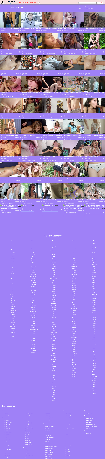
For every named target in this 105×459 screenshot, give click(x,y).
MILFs (73, 197)
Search (100, 2)
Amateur (45, 32)
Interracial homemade (50, 357)
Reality (3, 32)
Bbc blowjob (7, 407)
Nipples (74, 227)
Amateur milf (7, 364)
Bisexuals (13, 244)
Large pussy (48, 373)
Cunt (33, 234)
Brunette (3, 96)
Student (94, 242)
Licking (45, 96)
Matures (74, 189)
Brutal (13, 268)
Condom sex (33, 214)
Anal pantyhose (8, 378)
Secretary (94, 187)
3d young (7, 353)
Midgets (74, 195)
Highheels (53, 272)
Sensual (94, 189)
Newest (35, 2)
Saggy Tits (94, 181)
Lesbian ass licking (49, 375)
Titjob (94, 269)
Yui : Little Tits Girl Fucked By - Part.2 (29, 113)
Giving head (27, 427)
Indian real (47, 353)
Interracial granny (49, 355)
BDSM (66, 53)
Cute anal (27, 369)
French (53, 212)
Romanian (74, 310)
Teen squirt (67, 433)
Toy (94, 279)
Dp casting (27, 396)
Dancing (33, 245)
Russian (10, 32)
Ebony (33, 276)
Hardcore (53, 264)
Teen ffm (67, 392)
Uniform (94, 294)
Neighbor (74, 225)
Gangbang (53, 225)
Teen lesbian (68, 405)
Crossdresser (33, 222)
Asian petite (7, 394)
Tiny (94, 267)
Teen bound (68, 378)
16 (91, 8)
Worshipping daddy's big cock (49, 141)
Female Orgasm (53, 189)
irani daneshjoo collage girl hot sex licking (51, 71)
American (70, 32)
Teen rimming (68, 423)
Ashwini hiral (7, 384)
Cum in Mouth (13, 139)
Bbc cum (6, 409)
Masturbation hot (49, 386)
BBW (13, 227)
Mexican (74, 193)
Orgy (74, 250)
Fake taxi (27, 406)
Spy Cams (94, 232)
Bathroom (13, 225)
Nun (74, 233)
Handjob (53, 262)
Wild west (88, 366)
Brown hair (7, 442)
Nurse (74, 235)
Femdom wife (28, 408)
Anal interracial (8, 376)
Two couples (68, 455)
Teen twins (67, 443)
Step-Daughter (33, 249)
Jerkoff (53, 308)
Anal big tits (7, 366)
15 (90, 8)
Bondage (13, 254)
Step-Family (53, 185)
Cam (33, 181)
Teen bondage (68, 376)
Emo (33, 280)
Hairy (53, 260)
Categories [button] (26, 2)
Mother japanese (49, 400)
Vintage (94, 303)
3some (7, 53)
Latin (53, 328)
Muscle (74, 216)
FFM (54, 195)
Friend (53, 214)
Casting (33, 189)
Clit (33, 202)
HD (90, 96)
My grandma (48, 408)
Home (20, 2)
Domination (33, 265)
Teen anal (67, 374)
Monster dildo (48, 394)
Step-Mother (74, 212)
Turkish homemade (69, 453)
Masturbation (74, 187)
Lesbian (53, 334)
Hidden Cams (54, 270)
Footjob (53, 208)
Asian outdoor (8, 392)
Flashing (54, 204)
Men (74, 191)
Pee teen (47, 427)
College (33, 210)
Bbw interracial (8, 426)
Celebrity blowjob (29, 351)
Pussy (74, 295)
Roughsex (74, 312)
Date (83, 6)
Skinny (94, 204)
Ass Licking (49, 117)
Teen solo (67, 431)
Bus (13, 272)
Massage (74, 183)
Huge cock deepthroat (30, 456)
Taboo (94, 255)
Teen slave (67, 427)
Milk (74, 199)
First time (53, 201)
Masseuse (74, 185)
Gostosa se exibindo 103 (90, 147)
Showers (94, 199)
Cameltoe (12, 117)
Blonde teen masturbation (10, 436)
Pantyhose (74, 265)
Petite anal (47, 429)
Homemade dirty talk (29, 444)
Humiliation (53, 284)
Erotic (33, 282)
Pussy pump (48, 457)
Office (74, 243)
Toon (94, 275)
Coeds (30, 117)
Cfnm (33, 195)
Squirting (94, 234)
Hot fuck (27, 450)
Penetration (74, 275)
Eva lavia (27, 401)
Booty (13, 256)
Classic (33, 201)
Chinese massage (29, 355)
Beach (13, 231)
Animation (13, 196)
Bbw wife (7, 428)
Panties (74, 264)
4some (12, 185)
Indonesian (53, 293)
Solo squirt (67, 363)
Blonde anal (7, 432)
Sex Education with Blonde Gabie (92, 141)
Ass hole (13, 208)
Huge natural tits (28, 458)
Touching (94, 277)
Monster (74, 208)
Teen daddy (68, 388)
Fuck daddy (27, 418)
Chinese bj (27, 353)
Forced (53, 210)
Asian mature (7, 390)
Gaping (53, 227)
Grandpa (54, 245)
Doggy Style (33, 263)
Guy (54, 253)
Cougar (33, 216)
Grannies (54, 247)
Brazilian (13, 260)
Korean (53, 317)
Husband (54, 286)
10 (84, 8)
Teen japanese (68, 400)
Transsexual (94, 281)
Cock (33, 208)
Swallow (94, 246)
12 (87, 8)
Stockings (94, 236)
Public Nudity (74, 291)
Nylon (74, 237)
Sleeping (94, 210)
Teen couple (68, 386)
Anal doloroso (8, 374)
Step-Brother (13, 264)
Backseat (30, 53)
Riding (73, 304)
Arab (13, 200)
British (51, 32)
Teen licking (68, 407)
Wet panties (88, 360)
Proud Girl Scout (4, 92)
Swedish (94, 248)
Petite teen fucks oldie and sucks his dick (9, 135)
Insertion (54, 295)
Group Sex (53, 251)
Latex (53, 326)
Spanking (94, 224)
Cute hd (26, 375)
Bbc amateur (7, 403)
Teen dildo (67, 390)
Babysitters (12, 221)
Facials (53, 183)
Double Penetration (33, 267)
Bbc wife (6, 421)
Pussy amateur (48, 441)
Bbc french (7, 413)
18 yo (3, 53)
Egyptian (33, 278)
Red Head (74, 302)
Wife (94, 324)
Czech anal (27, 379)
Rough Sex (7, 32)
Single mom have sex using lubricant (71, 71)
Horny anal (27, 448)
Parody (74, 269)
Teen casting (68, 380)
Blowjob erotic (8, 438)
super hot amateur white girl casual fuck (72, 28)
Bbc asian (7, 405)
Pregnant (74, 287)
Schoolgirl (94, 185)
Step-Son (94, 220)
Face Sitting (53, 181)
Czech (33, 238)
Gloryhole (53, 241)
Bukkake (13, 270)
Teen (92, 96)
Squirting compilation (70, 367)
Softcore (94, 216)
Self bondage (68, 353)
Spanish (94, 222)
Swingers (94, 250)
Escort (33, 284)
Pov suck (47, 439)
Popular (31, 2)
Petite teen (47, 437)
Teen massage (68, 411)
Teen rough (68, 425)
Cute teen (27, 377)
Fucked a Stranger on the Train (7, 147)
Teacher (94, 259)
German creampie (29, 425)
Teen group (68, 396)
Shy (53, 96)
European (33, 286)
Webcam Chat (94, 314)
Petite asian (48, 431)
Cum (10, 139)
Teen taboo (68, 439)
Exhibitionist (33, 288)
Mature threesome (49, 390)
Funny (53, 218)
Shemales (94, 197)
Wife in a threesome (90, 362)
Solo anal (67, 359)
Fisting (53, 202)
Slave (94, 208)
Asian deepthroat (8, 386)
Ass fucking (13, 206)
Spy (94, 230)
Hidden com (27, 440)
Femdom (11, 96)
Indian (53, 291)
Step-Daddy (33, 243)
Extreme (33, 290)
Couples (33, 218)
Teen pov (67, 417)
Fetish (53, 193)
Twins (94, 287)
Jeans (53, 306)
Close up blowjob (29, 361)
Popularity (87, 6)
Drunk (33, 269)
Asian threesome (8, 396)
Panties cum (48, 426)
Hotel (53, 282)
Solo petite (67, 361)
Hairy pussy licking (29, 438)
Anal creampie (8, 372)
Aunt (13, 214)
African (90, 117)
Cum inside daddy (29, 367)
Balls (13, 223)
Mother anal (48, 398)
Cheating (33, 197)
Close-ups (7, 96)
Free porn (27, 416)
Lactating (54, 323)
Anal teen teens (8, 380)
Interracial (53, 297)
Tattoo (94, 257)
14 (89, 8)
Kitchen (53, 315)
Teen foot (67, 394)
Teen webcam (68, 445)
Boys (13, 258)
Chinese (33, 199)
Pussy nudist (48, 455)
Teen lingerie (68, 409)
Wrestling (94, 326)
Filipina (53, 197)
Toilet (94, 273)
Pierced (74, 279)
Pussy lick (47, 449)
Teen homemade (69, 398)
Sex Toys (94, 191)
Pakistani (74, 262)
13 (88, 8)
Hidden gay (27, 442)
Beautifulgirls (52, 53)
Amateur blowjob (8, 360)
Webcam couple (89, 356)
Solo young (68, 365)
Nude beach (48, 413)
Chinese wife (28, 357)
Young (94, 331)
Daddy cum (27, 388)
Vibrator (94, 301)
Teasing (94, 261)
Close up (27, 359)
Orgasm (74, 248)
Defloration (33, 255)
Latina (53, 330)
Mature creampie (49, 388)
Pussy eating (48, 445)
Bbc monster (7, 417)
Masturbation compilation (51, 384)
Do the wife (27, 392)
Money (73, 206)
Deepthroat (73, 139)
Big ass (91, 53)
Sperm (94, 226)
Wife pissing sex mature (91, 364)
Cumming (33, 230)
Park (74, 267)
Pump (74, 293)
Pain (74, 258)
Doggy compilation (29, 394)
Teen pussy (68, 419)
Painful (73, 260)
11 (86, 8)
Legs (53, 332)
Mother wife (47, 402)
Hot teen (27, 452)
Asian (91, 32)
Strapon (94, 238)
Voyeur (94, 307)
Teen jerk (67, 402)
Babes (49, 32)
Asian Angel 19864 (25, 141)
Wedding (94, 318)
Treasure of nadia (69, 451)
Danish (33, 247)
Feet (54, 187)
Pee (74, 273)
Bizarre (13, 246)
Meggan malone (48, 392)
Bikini (13, 243)
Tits (94, 271)
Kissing (53, 313)
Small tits (94, 212)
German (53, 231)
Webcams (94, 316)
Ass (13, 204)
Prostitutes (74, 289)
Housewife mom (28, 454)
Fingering (72, 117)
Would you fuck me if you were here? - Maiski (73, 113)
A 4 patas (7, 358)
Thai (94, 265)
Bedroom (13, 235)
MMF (74, 202)
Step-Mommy (74, 204)
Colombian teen (28, 363)
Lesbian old (47, 377)
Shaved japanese (69, 355)
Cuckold (33, 224)
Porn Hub (18, 30)
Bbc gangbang (8, 415)
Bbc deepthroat (8, 411)
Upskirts (94, 296)
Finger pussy (28, 410)
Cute (33, 236)
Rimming (74, 306)
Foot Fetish (53, 206)
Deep (33, 251)
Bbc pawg (7, 419)
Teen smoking (68, 429)
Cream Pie (33, 220)
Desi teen (27, 390)
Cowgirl (33, 117)
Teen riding (68, 421)
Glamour (54, 237)
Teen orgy (67, 413)
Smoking (94, 214)
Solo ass (67, 357)
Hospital (53, 278)
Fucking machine (53, 216)
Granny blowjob (28, 431)
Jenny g (47, 366)
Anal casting (7, 368)
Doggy (33, 261)
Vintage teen (89, 351)
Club (33, 206)
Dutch (33, 271)
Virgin (94, 305)
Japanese (53, 304)
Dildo (33, 257)
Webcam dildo (89, 358)
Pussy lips (47, 453)
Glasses (53, 239)
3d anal (6, 351)
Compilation (33, 212)
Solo (94, 218)
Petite (74, 277)
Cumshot (95, 139)
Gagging (54, 223)
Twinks (94, 285)
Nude (74, 229)
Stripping (94, 240)
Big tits (24, 32)
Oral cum (47, 418)
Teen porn (67, 415)
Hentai (53, 268)
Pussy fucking (49, 96)
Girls (54, 235)
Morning (74, 210)
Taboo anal (68, 372)
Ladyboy (54, 325)
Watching (94, 312)
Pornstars (74, 283)
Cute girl (27, 373)
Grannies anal (28, 429)
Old (74, 244)
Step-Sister (94, 202)
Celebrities (33, 193)
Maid (74, 181)
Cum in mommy (28, 365)
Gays (53, 229)
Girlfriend (54, 233)
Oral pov (47, 420)
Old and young (74, 246)
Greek (53, 249)
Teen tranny (68, 441)
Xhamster (39, 30)
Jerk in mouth (48, 368)
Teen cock (67, 382)
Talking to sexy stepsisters (48, 113)
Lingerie (53, 338)
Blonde (27, 32)
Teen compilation (69, 384)
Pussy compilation (49, 443)
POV (74, 285)
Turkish (94, 283)
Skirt (94, 206)
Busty (13, 274)
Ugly (94, 292)
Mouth (73, 214)
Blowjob (30, 32)
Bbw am (6, 423)
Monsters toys (48, 396)
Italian (53, 299)
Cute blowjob (28, 371)
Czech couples (28, 383)
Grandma (53, 243)
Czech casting (28, 381)
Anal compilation (8, 370)
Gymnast (54, 255)
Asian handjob (8, 388)
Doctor (33, 259)
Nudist (73, 231)
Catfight (33, 191)
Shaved (94, 193)
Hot (53, 280)
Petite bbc (47, 433)
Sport (94, 228)
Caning (72, 53)
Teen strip (67, 435)
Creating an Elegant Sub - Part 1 (28, 135)
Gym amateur (28, 433)
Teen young (68, 447)
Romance (74, 308)
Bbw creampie (8, 424)
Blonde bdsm (7, 434)
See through (68, 351)
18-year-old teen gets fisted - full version (93, 71)
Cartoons (10, 53)
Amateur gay (7, 362)
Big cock (70, 96)
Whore (94, 322)
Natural (74, 223)
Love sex (47, 379)
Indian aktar (48, 351)
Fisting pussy (28, 414)
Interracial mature (49, 359)
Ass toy (6, 398)
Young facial (88, 371)
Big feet (6, 430)
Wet (94, 320)
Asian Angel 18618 (4, 71)
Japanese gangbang (49, 364)
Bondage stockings (9, 440)
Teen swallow (68, 437)
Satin (94, 183)
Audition (13, 212)
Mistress (74, 201)
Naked (73, 222)
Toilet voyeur (68, 449)
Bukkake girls (8, 444)
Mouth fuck (47, 406)
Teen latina (67, 404)
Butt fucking (7, 446)
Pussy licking (48, 451)
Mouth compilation (49, 404)
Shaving (94, 195)
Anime (13, 198)
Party (74, 271)
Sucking (94, 244)
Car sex (33, 185)
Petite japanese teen (50, 435)
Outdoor (74, 252)
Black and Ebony (13, 248)
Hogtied (75, 53)
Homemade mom (29, 446)
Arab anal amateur (9, 382)
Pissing (74, 281)
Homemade (53, 276)
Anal (13, 194)
